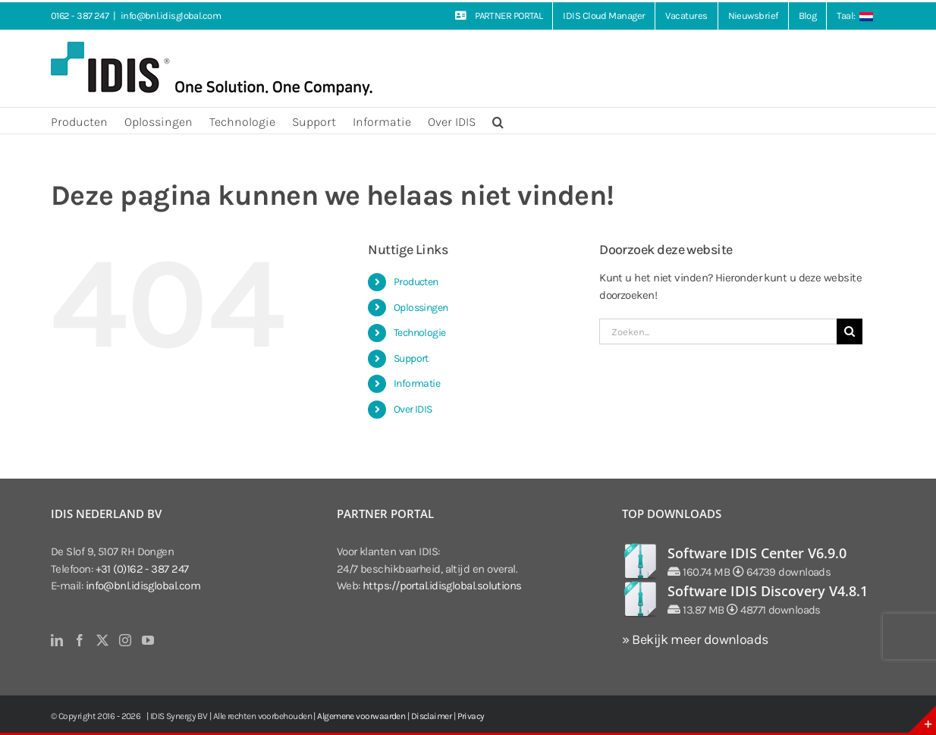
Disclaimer (431, 716)
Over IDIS (413, 409)
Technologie (420, 332)
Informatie (417, 383)
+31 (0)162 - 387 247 (142, 569)
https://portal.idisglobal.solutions (442, 585)
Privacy (471, 716)
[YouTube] (147, 640)
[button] (498, 120)
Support (411, 358)
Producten (416, 281)
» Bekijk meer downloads (695, 639)
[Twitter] (102, 640)
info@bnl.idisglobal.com (171, 15)
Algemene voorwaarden (361, 716)
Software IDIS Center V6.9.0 (756, 553)
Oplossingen (421, 307)
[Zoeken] (849, 331)
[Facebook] (79, 640)
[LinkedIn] (56, 640)
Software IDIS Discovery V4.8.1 (767, 591)
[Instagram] (124, 640)
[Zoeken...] (718, 331)
